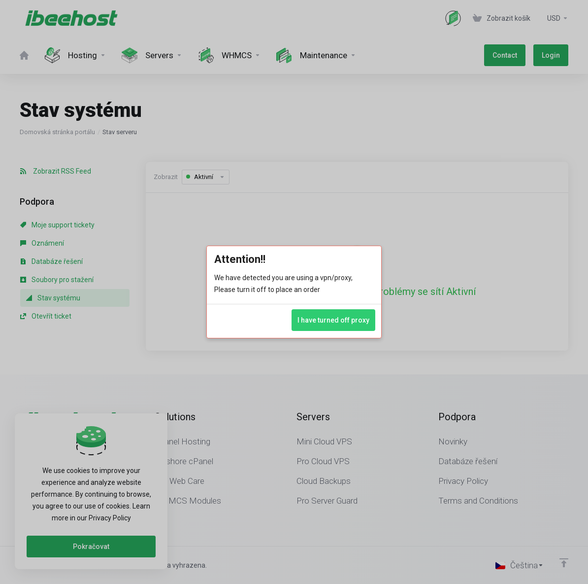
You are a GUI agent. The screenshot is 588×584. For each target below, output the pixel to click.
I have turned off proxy (333, 320)
